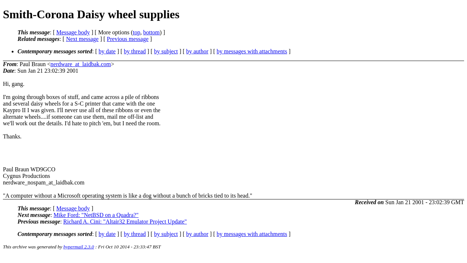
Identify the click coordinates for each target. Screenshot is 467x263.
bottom (151, 32)
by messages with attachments (252, 51)
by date (107, 51)
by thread (135, 51)
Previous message (127, 39)
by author (197, 51)
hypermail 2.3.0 (78, 246)
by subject (166, 51)
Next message (82, 39)
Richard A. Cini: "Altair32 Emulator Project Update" (125, 221)
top (136, 32)
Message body (73, 32)
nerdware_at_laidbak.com (80, 64)
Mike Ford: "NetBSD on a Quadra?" (96, 215)
